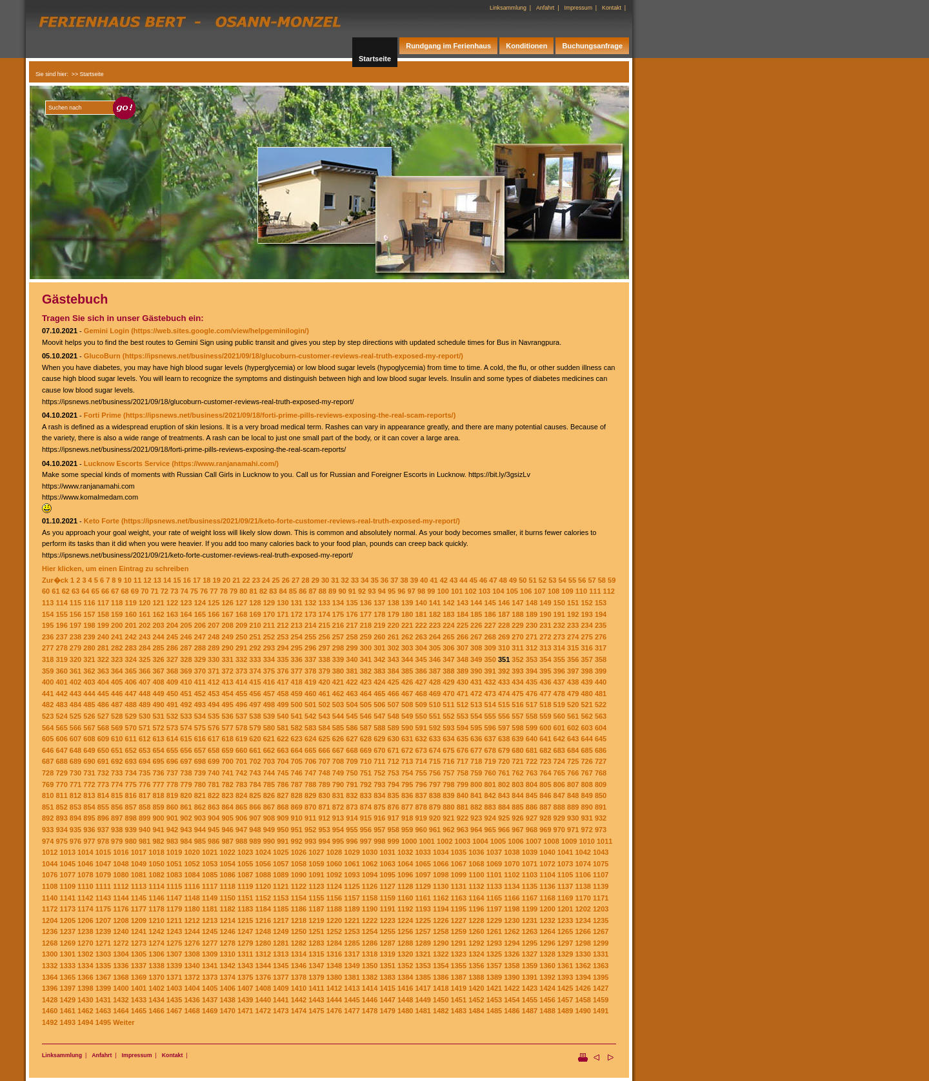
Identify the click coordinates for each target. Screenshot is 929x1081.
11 (137, 580)
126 (227, 603)
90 (342, 591)
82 (263, 591)
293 (269, 648)
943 (186, 829)
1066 (440, 864)
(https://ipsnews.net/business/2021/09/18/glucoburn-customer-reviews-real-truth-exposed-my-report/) (293, 356)
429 (448, 682)
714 (420, 761)
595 (476, 728)
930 (573, 818)
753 (393, 773)
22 (246, 580)
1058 (298, 864)
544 (338, 716)
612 (144, 739)
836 (407, 795)
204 (172, 625)
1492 (49, 1022)
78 (224, 591)
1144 (120, 898)
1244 (191, 931)
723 (545, 761)
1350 (369, 965)
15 (177, 580)
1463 (103, 1011)
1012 (49, 852)
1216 (263, 920)
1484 (476, 1011)
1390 (511, 977)
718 (476, 761)
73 (174, 591)
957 (379, 829)
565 (61, 728)
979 (117, 841)
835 (393, 795)
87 (312, 591)
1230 (511, 920)
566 (75, 728)
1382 (369, 977)
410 (186, 682)
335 (282, 659)
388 (448, 671)
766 (573, 773)
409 (172, 682)
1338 (156, 965)
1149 (209, 898)
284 (144, 648)
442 (61, 693)
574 (186, 728)
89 (332, 591)
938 (117, 829)
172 (297, 614)
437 (559, 682)
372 (227, 671)
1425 (565, 988)
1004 (480, 841)
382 (366, 671)
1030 (369, 852)
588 (379, 728)
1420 (476, 988)
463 (351, 693)
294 (282, 648)
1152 (263, 898)
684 (573, 750)
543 (324, 716)
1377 (280, 977)
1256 (405, 931)
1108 (49, 886)
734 (131, 773)
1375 (245, 977)
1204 (49, 920)
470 (448, 693)
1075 (600, 864)
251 (255, 637)
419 (310, 682)
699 (213, 761)
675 (448, 750)
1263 (529, 931)
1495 (103, 1022)
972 (586, 829)
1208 (120, 920)
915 (366, 818)
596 (490, 728)
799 (462, 784)
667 (338, 750)
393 (517, 671)
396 (559, 671)
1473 (280, 1011)
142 (448, 603)
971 (573, 829)
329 (200, 659)
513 (476, 704)
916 (379, 818)
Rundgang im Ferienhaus (448, 46)
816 (131, 795)
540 (282, 716)
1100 (476, 875)
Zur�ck (55, 580)
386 (420, 671)
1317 (351, 954)
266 (462, 637)
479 (573, 693)
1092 (334, 875)
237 (61, 637)
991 (282, 841)
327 (172, 659)
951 (297, 829)
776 (144, 784)
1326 (511, 954)
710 (366, 761)
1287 (387, 943)
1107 (600, 875)
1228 (476, 920)
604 (600, 728)
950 (282, 829)
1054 (227, 864)
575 (200, 728)
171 (282, 614)
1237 (67, 931)
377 (297, 671)
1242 (156, 931)
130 (282, 603)
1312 (263, 954)
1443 (316, 1000)
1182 (227, 909)
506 (379, 704)
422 (351, 682)
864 (227, 807)
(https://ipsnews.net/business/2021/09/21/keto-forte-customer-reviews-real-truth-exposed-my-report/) (290, 521)
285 (158, 648)
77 (213, 591)
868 (282, 807)
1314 (298, 954)
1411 (316, 988)
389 (462, 671)
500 (297, 704)
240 (103, 637)
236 (48, 637)
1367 (103, 977)
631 (407, 739)
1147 (174, 898)
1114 (156, 886)
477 (545, 693)
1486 (511, 1011)
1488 (547, 1011)
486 (103, 704)
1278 (227, 943)
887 (545, 807)
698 (200, 761)
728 (48, 773)
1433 (138, 1000)
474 (504, 693)
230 (531, 625)
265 (448, 637)
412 (213, 682)
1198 (511, 909)
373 (241, 671)
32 (345, 580)
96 (401, 591)
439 (586, 682)
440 (600, 682)
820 (186, 795)
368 (172, 671)
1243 (174, 931)
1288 (405, 943)
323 (117, 659)
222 (420, 625)
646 (48, 750)
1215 (245, 920)
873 (351, 807)
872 (338, 807)
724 (559, 761)
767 (586, 773)
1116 (191, 886)
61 (55, 591)
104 (498, 591)
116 (89, 603)
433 (504, 682)
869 (297, 807)
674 (435, 750)
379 (324, 671)
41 (433, 580)
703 (269, 761)
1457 (565, 1000)
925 (504, 818)
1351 (387, 965)
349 (476, 659)
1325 (494, 954)
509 (420, 704)
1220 (334, 920)
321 (89, 659)
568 (103, 728)
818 (158, 795)
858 (144, 807)
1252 (334, 931)
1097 (422, 875)
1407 (245, 988)
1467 (174, 1011)
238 (75, 637)
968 (531, 829)
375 (269, 671)
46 (483, 580)
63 (75, 591)
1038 (511, 852)
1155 (316, 898)
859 (158, 807)
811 (61, 795)
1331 (600, 954)
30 (325, 580)
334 (269, 659)
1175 (103, 909)
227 (490, 625)
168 (241, 614)
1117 (209, 886)
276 (600, 637)
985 (200, 841)
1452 (476, 1000)
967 (517, 829)
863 (213, 807)
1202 (582, 909)
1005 (498, 841)
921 (448, 818)
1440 (263, 1000)
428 (435, 682)
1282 (298, 943)
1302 (85, 954)
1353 (422, 965)
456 (255, 693)
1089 (280, 875)
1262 (511, 931)
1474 (298, 1011)
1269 (67, 943)
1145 (138, 898)
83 (273, 591)
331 (227, 659)
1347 (316, 965)
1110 (85, 886)
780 (200, 784)
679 (504, 750)
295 (297, 648)
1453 (494, 1000)
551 (435, 716)
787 (297, 784)
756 (435, 773)
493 (200, 704)
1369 (138, 977)
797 (435, 784)
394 (531, 671)
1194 (440, 909)
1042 (582, 852)
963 (462, 829)
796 (420, 784)
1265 (565, 931)
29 (315, 580)
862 (200, 807)
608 (89, 739)
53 (552, 580)
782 (227, 784)
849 (586, 795)
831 (338, 795)
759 (476, 773)
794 (393, 784)
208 (227, 625)
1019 (174, 852)
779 (186, 784)
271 (531, 637)
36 (384, 580)
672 (407, 750)
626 (338, 739)
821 (200, 795)
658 (213, 750)
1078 (85, 875)
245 (172, 637)
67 (115, 591)
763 (531, 773)
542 (310, 716)
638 (504, 739)
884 (504, 807)
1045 (67, 864)
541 (297, 716)
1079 (103, 875)
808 (586, 784)
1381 (351, 977)
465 (379, 693)
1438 (227, 1000)
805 (545, 784)
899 (144, 818)
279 (75, 648)
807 (573, 784)
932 (600, 818)
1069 (494, 864)
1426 (582, 988)
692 (117, 761)
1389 (494, 977)
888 (559, 807)
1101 (494, 875)
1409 (280, 988)
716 (448, 761)
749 (338, 773)
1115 (174, 886)
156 (75, 614)
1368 (120, 977)
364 (117, 671)
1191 (387, 909)
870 (310, 807)
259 (366, 637)
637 (490, 739)
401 (61, 682)
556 (504, 716)
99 (431, 591)
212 (282, 625)
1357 (494, 965)
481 (600, 693)
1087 (245, 875)
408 (158, 682)
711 (379, 761)
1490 (582, 1011)
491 (172, 704)
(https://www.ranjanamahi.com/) (225, 463)
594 (462, 728)
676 (462, 750)
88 (322, 591)
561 (573, 716)
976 (75, 841)
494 (213, 704)
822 (213, 795)
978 (103, 841)
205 (186, 625)
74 (184, 591)
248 (213, 637)
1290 (440, 943)
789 (324, 784)
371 (213, 671)
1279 (245, 943)
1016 (120, 852)
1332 (49, 965)
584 (324, 728)
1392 (547, 977)
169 (255, 614)
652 (131, 750)
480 (586, 693)
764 (545, 773)
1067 (458, 864)
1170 (582, 898)
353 (531, 659)
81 (253, 591)
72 (164, 591)
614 (172, 739)
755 (420, 773)
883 (490, 807)
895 (89, 818)
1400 (120, 988)
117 (103, 603)
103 (484, 591)
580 (269, 728)
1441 (280, 1000)
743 (255, 773)
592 (435, 728)
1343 (245, 965)
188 (517, 614)
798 (448, 784)
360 (61, 671)
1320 (405, 954)
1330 (582, 954)
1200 (547, 909)
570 (131, 728)
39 (414, 580)
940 (144, 829)
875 (379, 807)
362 (89, 671)
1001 (427, 841)
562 (586, 716)
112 (609, 591)
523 (48, 716)
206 (200, 625)
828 (297, 795)
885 (517, 807)
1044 (49, 864)
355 (559, 659)
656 (186, 750)
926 (517, 818)
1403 (174, 988)
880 (448, 807)
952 (310, 829)
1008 (551, 841)
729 (61, 773)
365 (131, 671)
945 (213, 829)
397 (573, 671)
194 (600, 614)
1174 (85, 909)
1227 (458, 920)
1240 (120, 931)
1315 (316, 954)
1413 (351, 988)
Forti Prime (102, 415)
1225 (422, 920)
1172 (49, 909)
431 (476, 682)
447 (131, 693)
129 (269, 603)
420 (324, 682)
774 (117, 784)
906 (241, 818)
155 (61, 614)
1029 (351, 852)
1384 (405, 977)
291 (241, 648)
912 (324, 818)
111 (595, 591)
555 (490, 716)
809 (600, 784)
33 (355, 580)
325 (144, 659)
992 (297, 841)
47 (493, 580)
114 (61, 603)
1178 (156, 909)
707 (324, 761)
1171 (600, 898)
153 (600, 603)
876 (393, 807)
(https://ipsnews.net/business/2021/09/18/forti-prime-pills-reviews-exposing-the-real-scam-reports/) (289, 415)
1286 (369, 943)
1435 (174, 1000)
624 (310, 739)
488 (131, 704)
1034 (440, 852)
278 (61, 648)
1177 (138, 909)
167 (227, 614)
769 (48, 784)
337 (310, 659)
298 (338, 648)
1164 (476, 898)
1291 (458, 943)
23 (256, 580)
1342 (227, 965)
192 (573, 614)
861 (186, 807)
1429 (67, 1000)
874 (366, 807)
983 (172, 841)
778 (172, 784)
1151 (245, 898)
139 (407, 603)
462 (338, 693)
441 (48, 693)
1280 (263, 943)
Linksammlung (508, 8)
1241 (138, 931)
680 (517, 750)
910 (297, 818)
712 (393, 761)
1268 (49, 943)
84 (283, 591)
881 (462, 807)
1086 (227, 875)
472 (476, 693)
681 (531, 750)
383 (379, 671)
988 (241, 841)
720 (504, 761)
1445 (351, 1000)
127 (241, 603)
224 (448, 625)
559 (545, 716)
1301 (67, 954)
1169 (565, 898)
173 (310, 614)
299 (351, 648)
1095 (387, 875)
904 (213, 818)
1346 (298, 965)
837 (420, 795)
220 (393, 625)
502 (324, 704)
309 (490, 648)
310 (504, 648)
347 (448, 659)
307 (462, 648)
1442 (298, 1000)
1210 (156, 920)
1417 (422, 988)
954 (338, 829)
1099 (458, 875)
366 (144, 671)
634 (448, 739)
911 (310, 818)
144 (476, 603)
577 (227, 728)
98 (421, 591)
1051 (174, 864)
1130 (440, 886)
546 (366, 716)
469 (435, 693)
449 (158, 693)
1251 (316, 931)
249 (227, 637)
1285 (351, 943)
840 (462, 795)
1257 (422, 931)
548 (393, 716)
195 (48, 625)
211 (269, 625)
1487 (529, 1011)
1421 (494, 988)
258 (351, 637)
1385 (422, 977)
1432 (120, 1000)
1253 (351, 931)
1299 (600, 943)
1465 (138, 1011)
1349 (351, 965)
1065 (422, 864)
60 (46, 591)
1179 (174, 909)
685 (586, 750)
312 (531, 648)
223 (435, 625)
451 (186, 693)
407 (144, 682)
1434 (156, 1000)
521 (586, 704)
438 (573, 682)
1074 (582, 864)
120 (144, 603)
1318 (369, 954)
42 (444, 580)
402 (75, 682)
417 (282, 682)
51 (533, 580)
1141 (67, 898)
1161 (422, 898)
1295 (529, 943)
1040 (547, 852)
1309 (209, 954)
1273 (138, 943)
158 (103, 614)
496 (241, 704)
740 (213, 773)
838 (435, 795)
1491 (600, 1011)
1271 (103, 943)
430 (462, 682)
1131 (458, 886)
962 (448, 829)
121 (158, 603)
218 (366, 625)
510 (435, 704)
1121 (280, 886)
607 (75, 739)
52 (542, 580)
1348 (334, 965)
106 (526, 591)
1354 (440, 965)
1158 (369, 898)
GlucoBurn (102, 356)
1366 (85, 977)
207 (213, 625)
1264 (547, 931)
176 (351, 614)
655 (172, 750)
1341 (209, 965)
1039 (529, 852)
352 (517, 659)
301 (379, 648)
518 (545, 704)
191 (559, 614)
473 (490, 693)
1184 (263, 909)
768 (600, 773)
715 (435, 761)
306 (448, 648)
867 (269, 807)
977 (89, 841)
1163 (458, 898)
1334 (85, 965)
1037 (494, 852)
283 (131, 648)
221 (407, 625)
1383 (387, 977)
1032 (405, 852)
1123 (316, 886)
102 (470, 591)
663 (282, 750)
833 (366, 795)
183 (448, 614)
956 (366, 829)
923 (476, 818)
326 (158, 659)
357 (586, 659)
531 (158, 716)
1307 (174, 954)
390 (476, 671)
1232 (547, 920)
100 (443, 591)
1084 (191, 875)
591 (420, 728)
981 (144, 841)
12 (147, 580)
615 (186, 739)
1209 (138, 920)
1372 (191, 977)
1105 (565, 875)
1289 (422, 943)
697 (186, 761)
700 (227, 761)
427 (420, 682)
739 (200, 773)
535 (213, 716)
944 (200, 829)
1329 (565, 954)
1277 (209, 943)
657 (200, 750)
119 (131, 603)
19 (217, 580)
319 (61, 659)
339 (338, 659)
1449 (422, 1000)
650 (103, 750)
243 (144, 637)
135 (351, 603)
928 (545, 818)
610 (117, 739)
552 (448, 716)
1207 (103, 920)
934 (61, 829)
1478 (369, 1011)
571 (144, 728)
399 (600, 671)
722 (531, 761)
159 (117, 614)
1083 (174, 875)
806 (559, 784)
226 (476, 625)
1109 (67, 886)
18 (206, 580)
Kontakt (611, 8)
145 (490, 603)
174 (324, 614)
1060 (334, 864)
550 (420, 716)
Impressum (578, 8)
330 (213, 659)
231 (545, 625)
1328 (547, 954)
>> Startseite (88, 74)
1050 (156, 864)
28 (305, 580)
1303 (103, 954)
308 (476, 648)
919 (420, 818)
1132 (476, 886)
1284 (334, 943)
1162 (440, 898)
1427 (600, 988)
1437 (209, 1000)
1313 (280, 954)
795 (407, 784)
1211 (174, 920)
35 (375, 580)
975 (61, 841)
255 (310, 637)
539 (269, 716)
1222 (369, 920)
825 (255, 795)
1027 (316, 852)
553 (462, 716)
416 (269, 682)
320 (75, 659)
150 (559, 603)
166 (213, 614)
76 (204, 591)
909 (282, 818)
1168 (547, 898)
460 (310, 693)
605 (48, 739)
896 (103, 818)
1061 (351, 864)
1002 (444, 841)
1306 (156, 954)
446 (117, 693)
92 (362, 591)
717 (462, 761)
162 (158, 614)
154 (48, 614)
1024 (263, 852)
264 (435, 637)
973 (600, 829)
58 (602, 580)
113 (48, 603)
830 (324, 795)
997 (366, 841)
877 (407, 807)
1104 (547, 875)
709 (351, 761)
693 (131, 761)
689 (75, 761)
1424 (547, 988)
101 (457, 591)
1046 (85, 864)
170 (269, 614)
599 (531, 728)
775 (131, 784)
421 (338, 682)
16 (187, 580)
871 (324, 807)
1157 (351, 898)
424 (379, 682)
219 (379, 625)
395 (545, 671)
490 (158, 704)
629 (379, 739)
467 (407, 693)
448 (144, 693)
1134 (511, 886)
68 (125, 591)
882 (476, 807)
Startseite (375, 59)
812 (75, 795)
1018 (156, 852)
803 (517, 784)
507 (393, 704)
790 (338, 784)
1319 (387, 954)
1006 (515, 841)
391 (490, 671)
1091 (316, 875)
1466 (156, 1011)
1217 (280, 920)
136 (366, 603)
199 (103, 625)
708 (338, 761)
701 (241, 761)
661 (255, 750)
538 (255, 716)
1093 (351, 875)
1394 (582, 977)
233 (573, 625)
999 (393, 841)
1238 (85, 931)
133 (324, 603)
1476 (334, 1011)
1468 (191, 1011)
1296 (547, 943)
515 (504, 704)
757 (448, 773)
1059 (316, 864)
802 (504, 784)
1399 (103, 988)
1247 (245, 931)
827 (282, 795)
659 (227, 750)
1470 (227, 1011)
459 (297, 693)
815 (117, 795)
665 (310, 750)
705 (297, 761)
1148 (191, 898)
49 (513, 580)
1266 (582, 931)
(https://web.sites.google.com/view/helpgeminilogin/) (220, 331)
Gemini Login (106, 331)
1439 (245, 1000)
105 (512, 591)
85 (293, 591)
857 (131, 807)
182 (435, 614)
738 (186, 773)
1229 (494, 920)
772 (89, 784)
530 (144, 716)
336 (297, 659)
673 (420, 750)
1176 (120, 909)
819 (172, 795)
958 (393, 829)
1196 (476, 909)
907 (255, 818)
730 (75, 773)
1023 (245, 852)
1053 (209, 864)
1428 (49, 1000)
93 (371, 591)
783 (241, 784)
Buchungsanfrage (592, 46)
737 (172, 773)
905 (227, 818)
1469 (209, 1011)
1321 (422, 954)
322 (103, 659)
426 (407, 682)
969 (545, 829)
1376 (263, 977)
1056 (263, 864)
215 (324, 625)
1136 (547, 886)
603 (586, 728)
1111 (103, 886)
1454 (511, 1000)
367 (158, 671)
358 (600, 659)
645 (600, 739)
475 (517, 693)
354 (545, 659)
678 (490, 750)
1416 (405, 988)
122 (172, 603)
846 (545, 795)
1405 (209, 988)
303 (407, 648)
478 (559, 693)
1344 (263, 965)
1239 (103, 931)
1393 (565, 977)
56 (582, 580)
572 (158, 728)
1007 (533, 841)
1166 (511, 898)
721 (517, 761)
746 (297, 773)
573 (172, 728)
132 (310, 603)
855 (103, 807)
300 (366, 648)
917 (393, 818)
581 (282, 728)
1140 (49, 898)
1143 (103, 898)
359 (48, 671)
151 (573, 603)
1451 (458, 1000)
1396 (49, 988)
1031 (387, 852)
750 (351, 773)
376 (282, 671)
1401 (138, 988)
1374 (227, 977)
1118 (227, 886)
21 (236, 580)
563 (600, 716)
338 (324, 659)
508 (407, 704)
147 (517, 603)
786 (282, 784)
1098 (440, 875)
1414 (369, 988)
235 (600, 625)
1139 (600, 886)
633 (435, 739)
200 (117, 625)
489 (144, 704)
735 (144, 773)
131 (297, 603)
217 (351, 625)
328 (186, 659)
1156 (334, 898)
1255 (387, 931)
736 (158, 773)
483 (61, 704)
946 (227, 829)
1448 (405, 1000)
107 (539, 591)
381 (351, 671)
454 (227, 693)
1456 (547, 1000)
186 (490, 614)
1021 (209, 852)
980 (131, 841)
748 (324, 773)
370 (200, 671)
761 (504, 773)
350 (490, 659)
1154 (298, 898)
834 (379, 795)
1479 (387, 1011)
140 (420, 603)
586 (351, 728)
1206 (85, 920)
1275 (174, 943)
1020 (191, 852)
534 (200, 716)
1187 (316, 909)
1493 (67, 1022)
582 (297, 728)
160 (131, 614)
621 (269, 739)
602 (573, 728)
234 (586, 625)
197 (75, 625)
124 (200, 603)
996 (351, 841)
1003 (462, 841)
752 (379, 773)
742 (241, 773)
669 (366, 750)
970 (559, 829)
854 (89, 807)
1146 (156, 898)
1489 (565, 1011)
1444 (334, 1000)
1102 (511, 875)
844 (517, 795)
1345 (280, 965)
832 (351, 795)
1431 (103, 1000)
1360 (547, 965)
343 (393, 659)
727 (600, 761)
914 (351, 818)
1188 (334, 909)
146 (504, 603)
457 (269, 693)
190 (545, 614)
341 (366, 659)
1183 (245, 909)
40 (424, 580)
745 (282, 773)
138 (393, 603)
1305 (138, 954)
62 (66, 591)
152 (586, 603)
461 (324, 693)
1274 (156, 943)
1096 (405, 875)
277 (48, 648)
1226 (440, 920)
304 (420, 648)
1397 (67, 988)
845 (531, 795)
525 (75, 716)
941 (158, 829)
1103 (529, 875)
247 (200, 637)
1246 (227, 931)
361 (75, 671)
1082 (156, 875)
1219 (316, 920)
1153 (280, 898)
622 (282, 739)
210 (255, 625)
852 (61, 807)
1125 (351, 886)
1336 (120, 965)
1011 (604, 841)
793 (379, 784)
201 (131, 625)
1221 (351, 920)
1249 (280, 931)
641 (545, 739)
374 (255, 671)
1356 (476, 965)
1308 (191, 954)
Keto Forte (101, 521)
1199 (529, 909)
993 (310, 841)
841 (476, 795)
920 (435, 818)
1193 (422, 909)
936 (89, 829)
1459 (600, 1000)
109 (567, 591)
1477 (351, 1011)
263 (420, 637)
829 (310, 795)
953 (324, 829)
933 (48, 829)
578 (241, 728)
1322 (440, 954)
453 (213, 693)
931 (586, 818)
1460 (49, 1011)
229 (517, 625)
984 (186, 841)
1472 (263, 1011)
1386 (440, 977)
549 (407, 716)
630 (393, 739)
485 (89, 704)
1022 (227, 852)
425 (393, 682)
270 (517, 637)
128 (255, 603)
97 (411, 591)
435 (531, 682)
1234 (582, 920)
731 (89, 773)
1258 (440, 931)
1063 (387, 864)
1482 (440, 1011)
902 (186, 818)
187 (504, 614)
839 (448, 795)
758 (462, 773)
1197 (494, 909)
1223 (387, 920)
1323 (458, 954)
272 (545, 637)
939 (131, 829)
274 (573, 637)
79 (233, 591)
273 (559, 637)
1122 (298, 886)
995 (338, 841)
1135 (529, 886)
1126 (369, 886)
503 (338, 704)
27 (295, 580)
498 (269, 704)
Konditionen (526, 46)
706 (310, 761)
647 (61, 750)
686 (600, 750)
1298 (582, 943)
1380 (334, 977)
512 (462, 704)
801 (490, 784)
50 (522, 580)
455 (241, 693)
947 (241, 829)
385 (407, 671)
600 (545, 728)
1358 (511, 965)
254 (297, 637)
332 (241, 659)
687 (48, 761)
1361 (565, 965)
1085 (209, 875)
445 (103, 693)
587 (366, 728)
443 (75, 693)
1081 (138, 875)
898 (131, 818)
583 (310, 728)
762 (517, 773)
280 (89, 648)
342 (379, 659)
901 (172, 818)
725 (573, 761)
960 (420, 829)
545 (351, 716)
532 (172, 716)
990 (269, 841)
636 (476, 739)
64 (85, 591)
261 (393, 637)
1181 (209, 909)
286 (172, 648)
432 (490, 682)
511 (448, 704)
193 (586, 614)
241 (117, 637)
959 (407, 829)
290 (227, 648)
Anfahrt (545, 8)
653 (144, 750)
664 (297, 750)
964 (476, 829)
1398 (85, 988)
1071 (529, 864)
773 (103, 784)
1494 (85, 1022)
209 (241, 625)
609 (103, 739)
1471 (245, 1011)
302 (393, 648)
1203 (600, 909)
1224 (405, 920)
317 (600, 648)
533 (186, 716)
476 (531, 693)
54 (562, 580)
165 (200, 614)
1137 (565, 886)
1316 (334, 954)
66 (105, 591)
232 (559, 625)
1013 (67, 852)
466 (393, 693)
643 (573, 739)
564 (48, 728)
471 (462, 693)
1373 (209, 977)
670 (379, 750)
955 (351, 829)
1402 (156, 988)
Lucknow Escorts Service (127, 463)
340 (351, 659)
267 (476, 637)
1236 (49, 931)
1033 (422, 852)
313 (545, 648)
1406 (227, 988)
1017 (138, 852)
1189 (351, 909)
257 (338, 637)
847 (559, 795)
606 (61, 739)
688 (61, 761)
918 (407, 818)
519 (559, 704)
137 (379, 603)
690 (89, 761)
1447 (387, 1000)
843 (504, 795)
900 (158, 818)
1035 (458, 852)
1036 (476, 852)
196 (61, 625)
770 (61, 784)
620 (255, 739)
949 (269, 829)
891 (600, 807)
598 (517, 728)
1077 (67, 875)
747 (310, 773)
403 (89, 682)
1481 (422, 1011)
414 (241, 682)
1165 (494, 898)
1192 (405, 909)
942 (172, 829)
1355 (458, 965)
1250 (298, 931)
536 (227, 716)
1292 (476, 943)
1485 (494, 1011)
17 (197, 580)
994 (324, 841)
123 (186, 603)
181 (420, 614)
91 (352, 591)
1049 (138, 864)
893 (61, 818)
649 (89, 750)
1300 (49, 954)
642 (559, 739)
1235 (600, 920)
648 (75, 750)
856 (117, 807)
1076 (49, 875)
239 (89, 637)
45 (473, 580)
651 (117, 750)
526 (89, 716)
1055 (245, 864)
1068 (476, 864)
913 (338, 818)
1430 (85, 1000)
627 (351, 739)
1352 (405, 965)
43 (453, 580)
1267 (600, 931)
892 (48, 818)
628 (366, 739)
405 (117, 682)
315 (573, 648)
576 (213, 728)
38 (404, 580)
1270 (85, 943)
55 (572, 580)
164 (186, 614)
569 (117, 728)
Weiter (123, 1022)
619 (241, 739)
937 (103, 829)
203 (158, 625)
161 (144, 614)
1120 (263, 886)
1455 (529, 1000)
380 (338, 671)
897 (117, 818)
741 (227, 773)
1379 (316, 977)
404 (103, 682)
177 (366, 614)
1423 (529, 988)
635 (462, 739)
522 (600, 704)
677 (476, 750)
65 (95, 591)
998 (379, 841)
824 (241, 795)
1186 (298, 909)
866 (255, 807)
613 (158, 739)
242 (131, 637)
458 (282, 693)
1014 (85, 852)
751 (366, 773)
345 (420, 659)
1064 (405, 864)
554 (476, 716)
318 (48, 659)
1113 (138, 886)
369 (186, 671)
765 (559, 773)
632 (420, 739)
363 (103, 671)
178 (379, 614)
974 (48, 841)
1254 (369, 931)
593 (448, 728)
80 (243, 591)
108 (553, 591)
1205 (67, 920)
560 (559, 716)
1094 (369, 875)
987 (227, 841)
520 (573, 704)
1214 (227, 920)
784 (255, 784)
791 (351, 784)
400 (48, 682)
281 (103, 648)
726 (586, 761)
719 (490, 761)
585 (338, 728)
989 (255, 841)
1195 (458, 909)
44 (463, 580)
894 (75, 818)
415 (255, 682)
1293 (494, 943)
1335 (103, 965)
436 (545, 682)
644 (586, 739)
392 (504, 671)
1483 (458, 1011)
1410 (298, 988)
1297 (565, 943)
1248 (263, 931)
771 (75, 784)
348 (462, 659)
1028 (334, 852)
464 (366, 693)
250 (241, 637)
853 (75, 807)
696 (172, 761)
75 (194, 591)
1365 (67, 977)
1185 (280, 909)
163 (172, 614)
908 (269, 818)
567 (89, 728)
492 (186, 704)
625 (324, 739)
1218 (298, 920)
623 (297, 739)
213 (297, 625)
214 (310, 625)
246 (186, 637)
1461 (67, 1011)
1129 (422, 886)
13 (157, 580)
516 (517, 704)
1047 (103, 864)
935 (75, 829)
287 (186, 648)
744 (269, 773)
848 (573, 795)
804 (531, 784)
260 (379, 637)
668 (351, 750)
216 (338, 625)
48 (503, 580)
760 (490, 773)
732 (103, 773)
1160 (405, 898)
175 (338, 614)
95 (391, 591)
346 (435, 659)
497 (255, 704)
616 (200, 739)
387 (435, 671)
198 (89, 625)
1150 (227, 898)
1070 (511, 864)
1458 (582, 1000)
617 (213, 739)
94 (382, 591)
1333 (67, 965)
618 (227, 739)
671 (393, 750)
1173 (67, 909)
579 (255, 728)
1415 (387, 988)
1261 (494, 931)
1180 (191, 909)
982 (158, 841)
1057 (280, 864)
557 (517, 716)
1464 (120, 1011)
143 (462, 603)
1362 (582, 965)
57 (591, 580)
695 (158, 761)
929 (559, 818)
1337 (138, 965)
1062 (369, 864)
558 (531, 716)
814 (103, 795)
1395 (600, 977)
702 (255, 761)
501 (310, 704)
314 (559, 648)
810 (48, 795)
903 (200, 818)
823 (227, 795)
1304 (120, 954)
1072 (547, 864)
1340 (191, 965)
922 (462, 818)
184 (462, 614)
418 (297, 682)
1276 (191, 943)
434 (517, 682)
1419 (458, 988)
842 (490, 795)
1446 (369, 1000)
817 (144, 795)
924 (490, 818)
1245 (209, 931)
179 (393, 614)
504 (351, 704)
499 (282, 704)
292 (255, 648)
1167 (529, 898)
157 (89, 614)
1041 (565, 852)
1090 (298, 875)
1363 (600, 965)
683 (559, 750)
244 (158, 637)
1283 (316, 943)
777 (158, 784)
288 (200, 648)
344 (407, 659)
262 (407, 637)
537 (241, 716)
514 (490, 704)
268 (490, 637)
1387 (458, 977)
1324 (476, 954)
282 (117, 648)
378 (310, 671)
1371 (174, 977)
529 (131, 716)
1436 (191, 1000)
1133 (494, 886)
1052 (191, 864)
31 (335, 580)
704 (282, 761)
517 (531, 704)
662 (269, 750)
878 (420, 807)
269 (504, 637)
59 (611, 580)
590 (407, 728)
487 (117, 704)
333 (255, 659)
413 (227, 682)
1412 (334, 988)
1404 (191, 988)
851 (48, 807)
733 (117, 773)
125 (213, 603)
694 (144, 761)
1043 (600, 852)
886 (531, 807)
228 (504, 625)
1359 (529, 965)
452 (200, 693)
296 (310, 648)
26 (286, 580)
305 (435, 648)
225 (462, 625)
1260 (476, 931)
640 (531, 739)
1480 (405, 1011)
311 (517, 648)
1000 (409, 841)
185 (476, 614)
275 (586, 637)
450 (172, 693)
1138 (582, 886)
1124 (334, 886)
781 (213, 784)
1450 (440, 1000)
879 (435, 807)
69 (135, 591)
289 (213, 648)
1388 (476, 977)
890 (586, 807)
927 (531, 818)
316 (586, 648)
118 (117, 603)
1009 (569, 841)
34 (364, 580)
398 (586, 671)
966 (504, 829)
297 (324, 648)
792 (366, 784)
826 (269, 795)
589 (393, 728)
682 (545, 750)
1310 (227, 954)
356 (573, 659)
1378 (298, 977)
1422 (511, 988)
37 (394, 580)
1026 (298, 852)
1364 (49, 977)
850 (600, 795)
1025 (280, 852)
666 (324, 750)
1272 (120, 943)
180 (407, 614)
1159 (387, 898)
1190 (369, 909)
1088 (263, 875)
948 (255, 829)
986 (213, 841)
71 (154, 591)
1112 (120, 886)
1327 (529, 954)
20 (226, 580)
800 (476, 784)
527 (103, 716)
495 (227, 704)
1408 (263, 988)
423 (366, 682)
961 (435, 829)
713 (407, 761)
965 (490, 829)
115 (75, 603)
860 (172, 807)
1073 (565, 864)
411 (200, 682)
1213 (209, 920)
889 (573, 807)
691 (103, 761)
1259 (458, 931)
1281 (280, 943)
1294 (511, 943)
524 (61, 716)
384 (393, 671)
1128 (405, 886)
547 (379, 716)
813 (89, 795)
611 (131, 739)
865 (241, 807)
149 (545, 603)
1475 (316, 1011)
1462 (85, 1011)
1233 (565, 920)
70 (144, 591)
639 (517, 739)
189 (531, 614)
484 (75, 704)
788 (310, 784)
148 (531, 603)
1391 (529, 977)
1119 (245, 886)
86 (302, 591)
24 (266, 580)
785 (269, 784)
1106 (582, 875)
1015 (103, 852)
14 (167, 580)
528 (117, 716)
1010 (586, 841)
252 (269, 637)
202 (144, 625)
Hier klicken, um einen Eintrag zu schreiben (115, 568)
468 (420, 693)
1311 (245, 954)
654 (158, 750)
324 (131, 659)
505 (366, 704)
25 (275, 580)
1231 (529, 920)
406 (131, 682)
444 (89, 693)
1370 (156, 977)
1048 (120, 864)
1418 (440, 988)
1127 (387, 886)
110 (581, 591)
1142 (85, 898)
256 (324, 637)
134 (338, 603)
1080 (120, 875)
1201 (565, 909)
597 (504, 728)
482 (48, 704)
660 (241, 750)
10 (128, 580)
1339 (174, 965)
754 (407, 773)
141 (435, 603)
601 (559, 728)
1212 (191, 920)
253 (282, 637)
